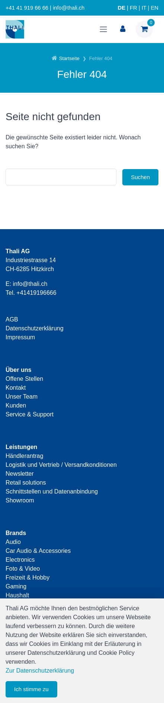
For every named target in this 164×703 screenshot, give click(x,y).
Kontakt (16, 387)
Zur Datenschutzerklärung (40, 670)
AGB (12, 319)
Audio (13, 542)
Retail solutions (26, 482)
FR (133, 8)
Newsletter (20, 474)
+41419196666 (36, 293)
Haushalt (17, 595)
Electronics (20, 560)
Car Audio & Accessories (38, 551)
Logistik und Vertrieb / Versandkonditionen (61, 465)
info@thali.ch (30, 284)
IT (144, 8)
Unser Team (22, 396)
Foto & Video (23, 568)
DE (121, 8)
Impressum (20, 337)
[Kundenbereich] (122, 29)
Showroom (20, 500)
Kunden (16, 405)
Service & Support (30, 414)
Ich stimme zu (31, 689)
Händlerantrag (24, 456)
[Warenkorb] (144, 29)
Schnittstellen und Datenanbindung (52, 491)
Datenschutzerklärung (35, 328)
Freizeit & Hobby (27, 577)
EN (154, 8)
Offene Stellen (24, 379)
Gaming (16, 586)
